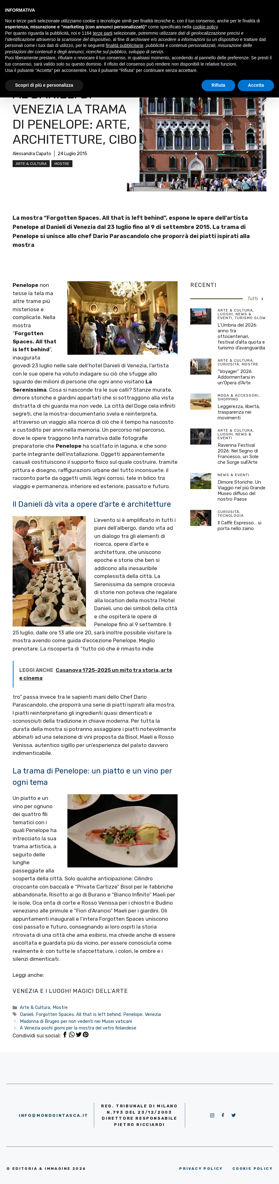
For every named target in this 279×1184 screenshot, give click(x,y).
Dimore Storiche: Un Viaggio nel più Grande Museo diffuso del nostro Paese (241, 490)
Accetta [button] (256, 85)
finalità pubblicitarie (124, 45)
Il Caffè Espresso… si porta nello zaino (239, 525)
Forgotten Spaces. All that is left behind (78, 1014)
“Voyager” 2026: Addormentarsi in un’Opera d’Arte (236, 377)
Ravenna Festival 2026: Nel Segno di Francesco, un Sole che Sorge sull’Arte (238, 453)
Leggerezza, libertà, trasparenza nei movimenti (239, 412)
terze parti (102, 33)
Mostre (61, 163)
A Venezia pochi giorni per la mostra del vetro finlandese (78, 1028)
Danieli (26, 1014)
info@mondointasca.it (53, 1115)
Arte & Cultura (31, 163)
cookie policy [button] (205, 26)
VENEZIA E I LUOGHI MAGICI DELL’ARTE (70, 991)
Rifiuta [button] (218, 85)
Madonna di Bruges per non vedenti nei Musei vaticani (76, 1021)
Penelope (132, 1014)
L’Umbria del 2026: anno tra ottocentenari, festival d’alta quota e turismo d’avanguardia (241, 336)
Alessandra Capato (32, 153)
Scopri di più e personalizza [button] (44, 85)
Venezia (153, 1014)
